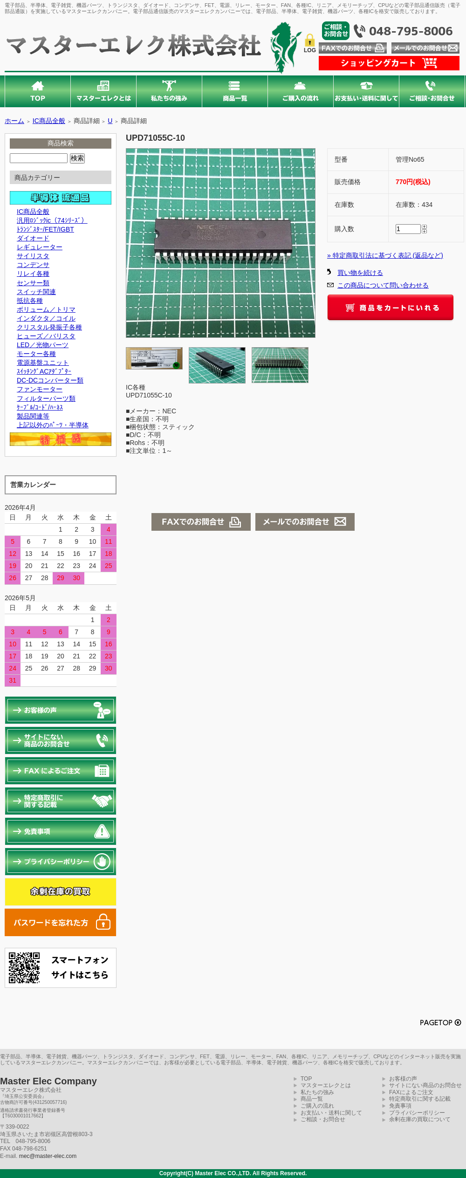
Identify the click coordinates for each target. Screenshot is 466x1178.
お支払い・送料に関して (331, 1113)
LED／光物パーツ (43, 345)
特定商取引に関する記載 (420, 1099)
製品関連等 (33, 416)
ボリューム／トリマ (46, 309)
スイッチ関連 (36, 291)
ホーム (14, 120)
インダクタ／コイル (46, 318)
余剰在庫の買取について (420, 1119)
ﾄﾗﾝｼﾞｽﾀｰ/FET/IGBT (45, 229)
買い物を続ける (360, 272)
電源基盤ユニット (43, 362)
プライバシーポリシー (417, 1113)
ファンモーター (39, 389)
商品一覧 (312, 1099)
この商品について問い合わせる (383, 285)
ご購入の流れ (317, 1106)
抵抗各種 (30, 300)
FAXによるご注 (408, 1092)
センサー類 (33, 283)
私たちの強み (317, 1092)
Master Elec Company (48, 1081)
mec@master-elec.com (48, 1156)
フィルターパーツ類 (46, 398)
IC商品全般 (49, 120)
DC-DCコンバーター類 (50, 380)
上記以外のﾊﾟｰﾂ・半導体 (53, 425)
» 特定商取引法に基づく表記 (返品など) (385, 255)
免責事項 (400, 1106)
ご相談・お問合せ (323, 1119)
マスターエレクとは (326, 1085)
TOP (306, 1078)
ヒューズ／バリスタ (46, 336)
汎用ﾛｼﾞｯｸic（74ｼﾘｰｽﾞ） (52, 220)
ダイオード (33, 238)
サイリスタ (33, 256)
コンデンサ (33, 264)
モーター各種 (36, 353)
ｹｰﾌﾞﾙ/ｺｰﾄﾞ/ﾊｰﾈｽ (40, 407)
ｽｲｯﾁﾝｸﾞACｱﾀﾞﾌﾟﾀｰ (44, 371)
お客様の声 (403, 1078)
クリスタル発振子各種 (49, 327)
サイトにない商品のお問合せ (425, 1085)
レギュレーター (39, 247)
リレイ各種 (33, 273)
